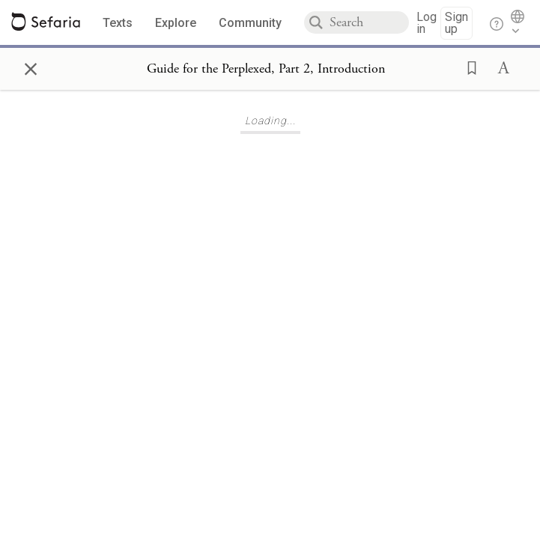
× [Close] (30, 67)
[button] (467, 67)
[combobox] (369, 22)
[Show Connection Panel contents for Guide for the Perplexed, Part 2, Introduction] (266, 69)
